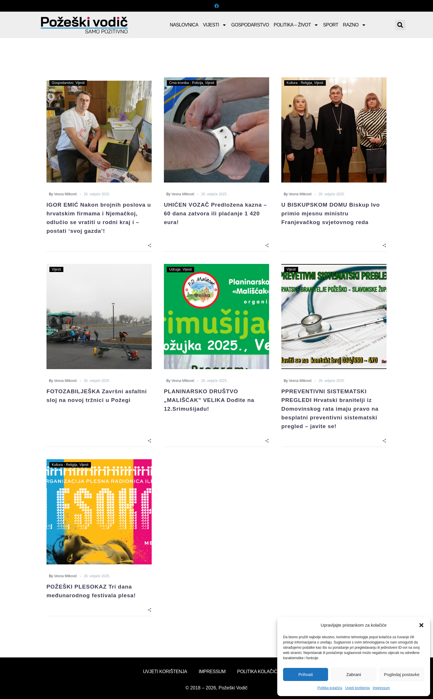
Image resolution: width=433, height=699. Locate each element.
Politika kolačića (329, 688)
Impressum (381, 688)
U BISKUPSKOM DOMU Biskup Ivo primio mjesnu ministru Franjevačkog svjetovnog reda (330, 213)
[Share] (149, 244)
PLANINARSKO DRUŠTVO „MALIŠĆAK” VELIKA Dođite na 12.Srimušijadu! (209, 400)
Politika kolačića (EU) (263, 671)
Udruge (174, 269)
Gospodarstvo (250, 24)
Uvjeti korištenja (357, 688)
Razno (354, 25)
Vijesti (215, 25)
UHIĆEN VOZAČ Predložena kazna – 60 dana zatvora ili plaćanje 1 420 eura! (215, 213)
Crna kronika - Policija (186, 83)
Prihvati (305, 674)
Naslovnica (184, 24)
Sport (330, 24)
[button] (421, 625)
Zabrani (353, 674)
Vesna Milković (65, 194)
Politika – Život (296, 25)
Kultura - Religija (299, 83)
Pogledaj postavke (402, 674)
